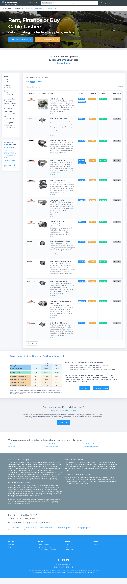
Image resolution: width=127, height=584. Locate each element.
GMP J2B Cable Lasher (58, 141)
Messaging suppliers (83, 528)
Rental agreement (46, 528)
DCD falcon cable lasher (58, 323)
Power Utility (8, 143)
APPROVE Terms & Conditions (46, 550)
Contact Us (119, 3)
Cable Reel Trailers (10, 153)
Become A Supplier (43, 545)
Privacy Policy (69, 550)
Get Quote (116, 99)
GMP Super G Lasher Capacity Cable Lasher (60, 302)
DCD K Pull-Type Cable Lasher (60, 261)
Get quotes (84, 388)
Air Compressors (9, 147)
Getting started (14, 528)
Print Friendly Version (101, 388)
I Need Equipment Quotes (20, 39)
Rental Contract (13, 547)
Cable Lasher (8, 150)
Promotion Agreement (44, 547)
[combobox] (47, 3)
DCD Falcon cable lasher (58, 119)
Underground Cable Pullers (10, 166)
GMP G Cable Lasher (57, 99)
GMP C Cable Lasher (57, 200)
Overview (11, 545)
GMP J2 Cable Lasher (57, 160)
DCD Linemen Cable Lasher (60, 242)
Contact (96, 545)
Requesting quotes (64, 528)
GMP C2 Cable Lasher (57, 180)
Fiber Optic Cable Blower (9, 157)
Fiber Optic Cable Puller (9, 161)
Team (67, 545)
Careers (67, 547)
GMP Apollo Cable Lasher (59, 222)
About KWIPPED (31, 3)
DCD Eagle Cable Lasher (58, 281)
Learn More (63, 63)
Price (32, 82)
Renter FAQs (30, 528)
